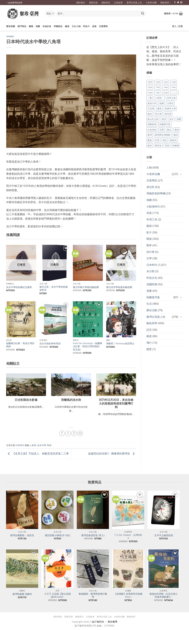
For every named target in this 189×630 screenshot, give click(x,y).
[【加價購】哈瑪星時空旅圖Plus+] (128, 568)
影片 (149, 232)
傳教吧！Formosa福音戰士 (120, 343)
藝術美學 (151, 323)
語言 (149, 330)
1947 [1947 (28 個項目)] (157, 92)
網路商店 (105, 2)
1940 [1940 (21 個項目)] (165, 87)
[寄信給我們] (181, 2)
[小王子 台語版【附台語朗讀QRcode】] (57, 568)
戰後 (149, 239)
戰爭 (149, 245)
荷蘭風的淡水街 (71, 400)
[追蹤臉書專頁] (175, 2)
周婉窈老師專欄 (155, 193)
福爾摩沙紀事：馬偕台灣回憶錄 (20, 345)
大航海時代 (153, 206)
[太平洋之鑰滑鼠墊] (163, 510)
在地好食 (46, 26)
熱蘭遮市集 (153, 297)
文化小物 (76, 26)
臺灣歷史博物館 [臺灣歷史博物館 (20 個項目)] (162, 134)
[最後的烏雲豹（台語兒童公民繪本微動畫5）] (163, 568)
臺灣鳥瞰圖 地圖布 (22, 594)
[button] (173, 13)
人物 (149, 167)
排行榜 (150, 252)
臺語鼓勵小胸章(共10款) (57, 535)
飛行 (149, 343)
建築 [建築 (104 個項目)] (159, 108)
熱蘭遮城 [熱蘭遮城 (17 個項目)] (151, 124)
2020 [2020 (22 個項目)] (165, 92)
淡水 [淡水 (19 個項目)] (171, 119)
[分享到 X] (68, 433)
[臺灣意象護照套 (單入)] (93, 510)
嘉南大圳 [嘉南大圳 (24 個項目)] (151, 103)
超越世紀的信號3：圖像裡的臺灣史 (112, 453)
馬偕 (49, 445)
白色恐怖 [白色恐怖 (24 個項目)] (151, 129)
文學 (149, 258)
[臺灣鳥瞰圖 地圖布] (22, 568)
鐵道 (67, 26)
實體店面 (93, 2)
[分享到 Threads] (74, 433)
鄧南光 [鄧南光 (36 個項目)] (173, 140)
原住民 (150, 187)
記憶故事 (118, 2)
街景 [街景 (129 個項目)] (157, 140)
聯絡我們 (165, 2)
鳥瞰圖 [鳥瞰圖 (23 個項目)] (175, 145)
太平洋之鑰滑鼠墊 (163, 535)
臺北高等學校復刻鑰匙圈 (119, 287)
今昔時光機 (151, 2)
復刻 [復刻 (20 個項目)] (149, 113)
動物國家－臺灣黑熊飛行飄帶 (93, 595)
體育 (149, 349)
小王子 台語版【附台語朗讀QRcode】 (57, 595)
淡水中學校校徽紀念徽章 (19, 287)
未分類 (150, 271)
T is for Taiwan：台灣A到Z (128, 536)
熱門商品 (22, 26)
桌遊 (94, 26)
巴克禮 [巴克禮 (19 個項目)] (150, 108)
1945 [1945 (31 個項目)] (149, 92)
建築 (149, 226)
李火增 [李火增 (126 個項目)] (158, 113)
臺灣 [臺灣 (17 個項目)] (149, 134)
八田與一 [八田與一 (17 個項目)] (159, 97)
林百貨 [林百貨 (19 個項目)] (168, 113)
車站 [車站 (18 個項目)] (165, 140)
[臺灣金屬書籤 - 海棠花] (22, 510)
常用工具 (151, 219)
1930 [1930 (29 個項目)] (173, 82)
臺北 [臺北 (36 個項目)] (169, 129)
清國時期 (151, 284)
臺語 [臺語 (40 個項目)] (176, 134)
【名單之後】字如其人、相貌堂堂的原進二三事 (37, 453)
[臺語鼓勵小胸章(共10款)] (57, 510)
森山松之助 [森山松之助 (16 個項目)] (152, 119)
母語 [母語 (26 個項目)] (164, 119)
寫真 (149, 213)
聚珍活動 (151, 310)
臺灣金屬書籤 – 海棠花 (22, 535)
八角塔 (33, 445)
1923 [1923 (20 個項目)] (165, 82)
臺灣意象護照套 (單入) (93, 535)
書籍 (31, 26)
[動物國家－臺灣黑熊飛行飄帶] (93, 568)
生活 (149, 304)
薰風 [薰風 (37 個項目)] (149, 140)
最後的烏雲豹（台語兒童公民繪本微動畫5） (163, 595)
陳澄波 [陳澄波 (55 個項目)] (158, 145)
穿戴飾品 (58, 26)
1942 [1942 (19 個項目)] (173, 87)
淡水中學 (41, 445)
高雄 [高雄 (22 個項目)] (167, 145)
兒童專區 (103, 26)
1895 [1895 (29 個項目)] (149, 82)
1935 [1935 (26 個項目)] (157, 87)
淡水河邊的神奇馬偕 (50, 343)
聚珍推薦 (10, 26)
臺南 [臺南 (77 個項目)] (177, 129)
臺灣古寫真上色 (134, 2)
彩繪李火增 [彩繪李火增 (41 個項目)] (170, 108)
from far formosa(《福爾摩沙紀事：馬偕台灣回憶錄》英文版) (87, 346)
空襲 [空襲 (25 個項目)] (161, 129)
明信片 (86, 26)
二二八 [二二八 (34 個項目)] (174, 92)
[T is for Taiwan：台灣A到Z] (128, 510)
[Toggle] (181, 174)
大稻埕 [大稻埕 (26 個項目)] (170, 103)
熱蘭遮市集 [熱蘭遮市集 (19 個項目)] (164, 124)
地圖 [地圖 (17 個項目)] (161, 103)
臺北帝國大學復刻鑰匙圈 (86, 287)
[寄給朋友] (80, 433)
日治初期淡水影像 (26, 400)
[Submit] (142, 13)
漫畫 (149, 291)
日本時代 (10, 36)
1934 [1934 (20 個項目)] (149, 87)
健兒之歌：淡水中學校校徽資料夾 (53, 288)
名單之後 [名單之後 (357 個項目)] (171, 97)
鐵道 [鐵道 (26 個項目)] (149, 145)
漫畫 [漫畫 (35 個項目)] (179, 119)
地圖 (38, 26)
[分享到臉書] (62, 433)
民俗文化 (151, 278)
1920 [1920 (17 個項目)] (157, 82)
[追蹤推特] (178, 2)
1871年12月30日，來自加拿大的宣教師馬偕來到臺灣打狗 (116, 403)
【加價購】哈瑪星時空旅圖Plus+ (128, 595)
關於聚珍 (80, 2)
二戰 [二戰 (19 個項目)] (149, 97)
